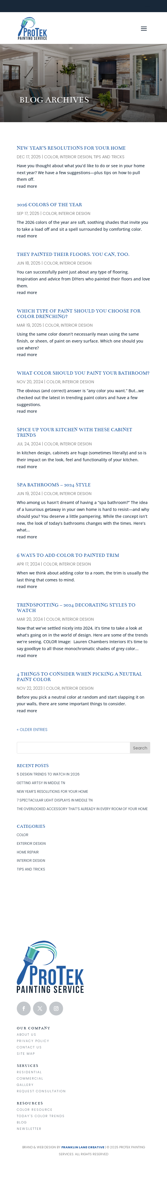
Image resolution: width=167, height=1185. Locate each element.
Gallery (25, 1084)
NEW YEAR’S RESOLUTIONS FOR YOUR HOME (71, 148)
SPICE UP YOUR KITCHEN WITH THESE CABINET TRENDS (74, 432)
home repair (28, 852)
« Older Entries (32, 729)
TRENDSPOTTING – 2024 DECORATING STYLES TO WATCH (76, 607)
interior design (76, 157)
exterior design (31, 843)
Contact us (29, 1047)
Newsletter (29, 1128)
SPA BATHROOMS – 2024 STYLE (54, 485)
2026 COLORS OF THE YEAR (49, 205)
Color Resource (35, 1109)
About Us (26, 1034)
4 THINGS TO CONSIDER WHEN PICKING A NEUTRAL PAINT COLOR (79, 676)
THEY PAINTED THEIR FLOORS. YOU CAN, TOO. (73, 254)
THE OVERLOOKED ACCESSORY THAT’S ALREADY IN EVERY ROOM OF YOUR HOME (82, 808)
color (51, 157)
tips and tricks (108, 157)
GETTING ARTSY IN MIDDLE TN (41, 782)
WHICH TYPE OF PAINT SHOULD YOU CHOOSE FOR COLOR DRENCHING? (78, 313)
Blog (22, 1122)
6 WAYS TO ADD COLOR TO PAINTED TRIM (68, 555)
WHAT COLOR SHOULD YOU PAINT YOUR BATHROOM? (83, 373)
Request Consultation (41, 1091)
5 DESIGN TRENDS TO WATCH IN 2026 (48, 774)
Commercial (30, 1078)
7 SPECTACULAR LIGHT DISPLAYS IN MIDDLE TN (55, 800)
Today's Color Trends (41, 1116)
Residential (29, 1072)
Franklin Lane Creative (82, 1147)
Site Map (26, 1053)
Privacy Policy (33, 1041)
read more (27, 186)
